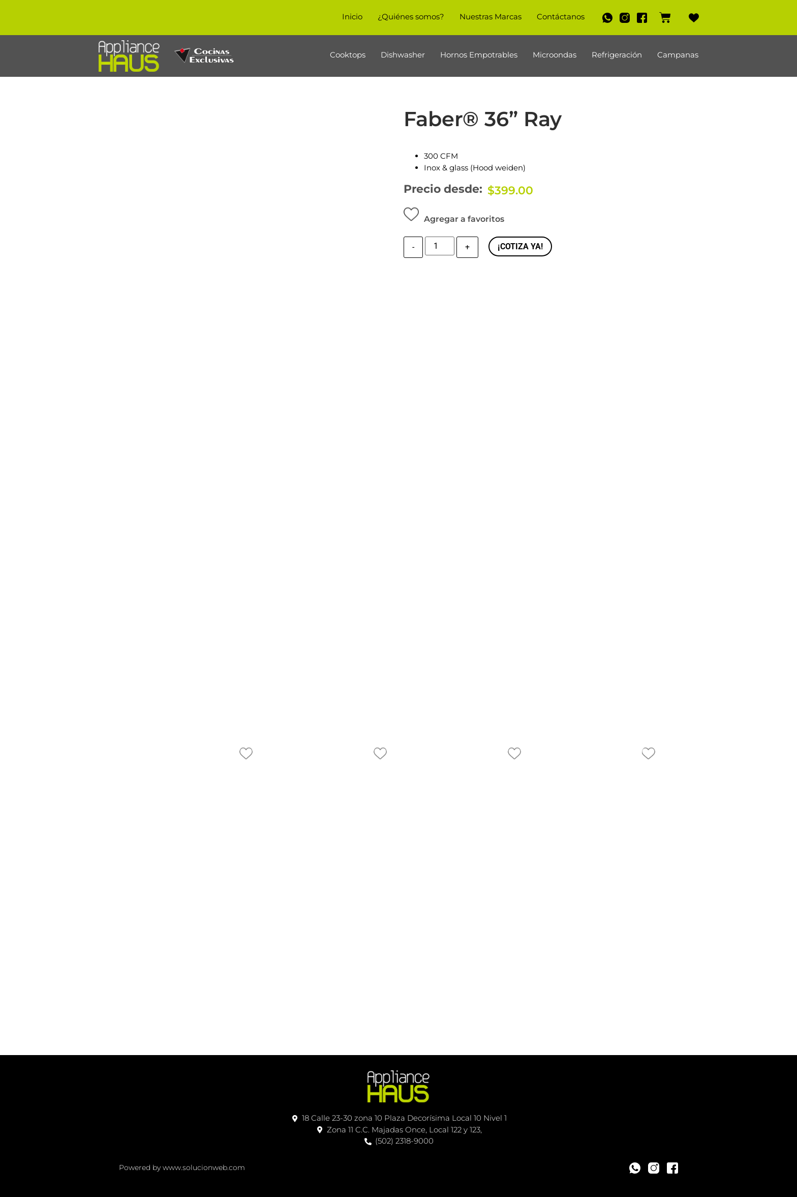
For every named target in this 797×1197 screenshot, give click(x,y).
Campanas (677, 55)
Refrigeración (617, 55)
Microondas (554, 55)
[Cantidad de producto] (439, 247)
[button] (454, 216)
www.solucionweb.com (204, 1164)
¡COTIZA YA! (520, 246)
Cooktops (347, 55)
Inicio (346, 16)
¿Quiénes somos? (405, 16)
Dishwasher (403, 55)
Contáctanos (554, 16)
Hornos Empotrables (478, 55)
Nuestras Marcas (484, 16)
